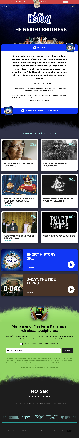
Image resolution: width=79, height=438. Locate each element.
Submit (67, 350)
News (55, 430)
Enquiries (61, 430)
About (50, 430)
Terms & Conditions (23, 430)
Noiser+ (73, 6)
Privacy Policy (33, 430)
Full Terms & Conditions (55, 365)
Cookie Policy (42, 430)
